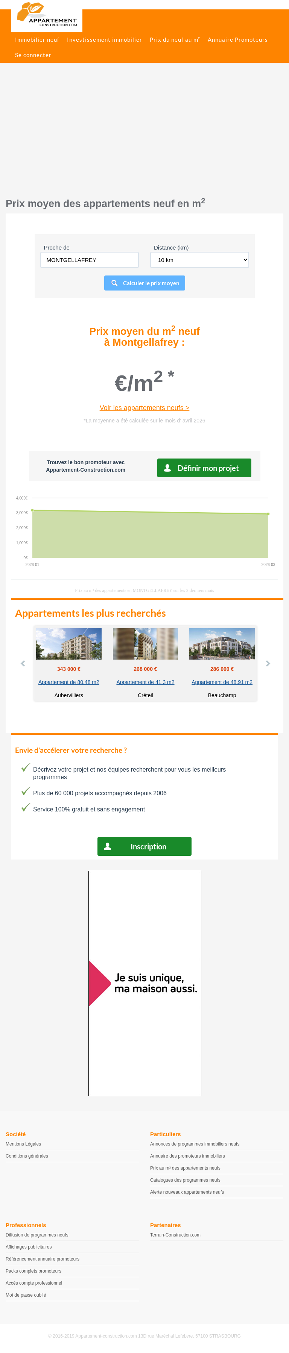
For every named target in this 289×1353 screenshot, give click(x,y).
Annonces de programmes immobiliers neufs (194, 1144)
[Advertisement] (144, 134)
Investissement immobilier (104, 39)
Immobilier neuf (37, 39)
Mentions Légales (23, 1144)
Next (268, 663)
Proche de (57, 247)
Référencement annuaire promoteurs (42, 1259)
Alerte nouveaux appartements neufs (187, 1192)
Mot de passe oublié (26, 1295)
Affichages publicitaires (29, 1247)
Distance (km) (171, 247)
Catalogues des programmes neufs (185, 1180)
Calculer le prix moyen (151, 283)
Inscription (148, 846)
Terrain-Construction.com (175, 1235)
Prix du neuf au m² (175, 39)
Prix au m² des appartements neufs (185, 1168)
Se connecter (33, 54)
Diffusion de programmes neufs (37, 1235)
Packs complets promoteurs (33, 1271)
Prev (23, 663)
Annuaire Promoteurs (238, 39)
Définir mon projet (208, 467)
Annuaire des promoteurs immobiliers (187, 1156)
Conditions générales (27, 1156)
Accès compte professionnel (34, 1283)
